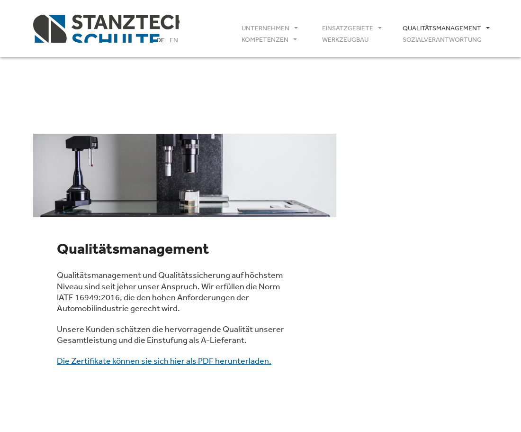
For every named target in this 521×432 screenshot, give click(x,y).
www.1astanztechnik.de (402, 277)
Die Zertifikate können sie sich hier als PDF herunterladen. (164, 360)
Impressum (379, 365)
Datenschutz (429, 365)
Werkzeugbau (345, 39)
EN (174, 40)
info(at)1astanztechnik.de (406, 265)
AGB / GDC (387, 333)
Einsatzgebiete (347, 28)
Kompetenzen (265, 39)
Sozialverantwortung (442, 39)
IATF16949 (386, 310)
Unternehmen (265, 28)
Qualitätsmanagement (442, 28)
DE (160, 40)
